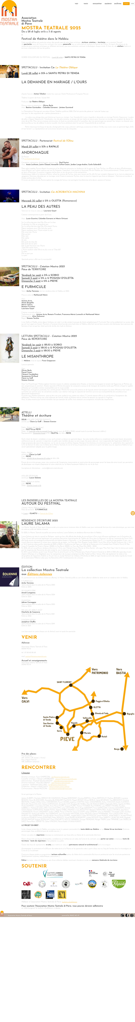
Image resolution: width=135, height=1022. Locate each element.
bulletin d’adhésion (69, 902)
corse (132, 3)
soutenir (108, 4)
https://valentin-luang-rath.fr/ (59, 786)
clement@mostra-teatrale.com (66, 779)
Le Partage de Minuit (32, 159)
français (126, 3)
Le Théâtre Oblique (66, 67)
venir (86, 4)
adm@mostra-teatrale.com (63, 781)
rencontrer (97, 4)
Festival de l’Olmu (46, 513)
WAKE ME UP (74, 915)
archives (117, 4)
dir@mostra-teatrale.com (60, 777)
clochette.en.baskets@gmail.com (60, 788)
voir (76, 4)
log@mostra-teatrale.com (57, 785)
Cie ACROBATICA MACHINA (68, 192)
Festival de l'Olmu (63, 141)
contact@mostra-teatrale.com (35, 656)
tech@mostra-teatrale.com (61, 783)
